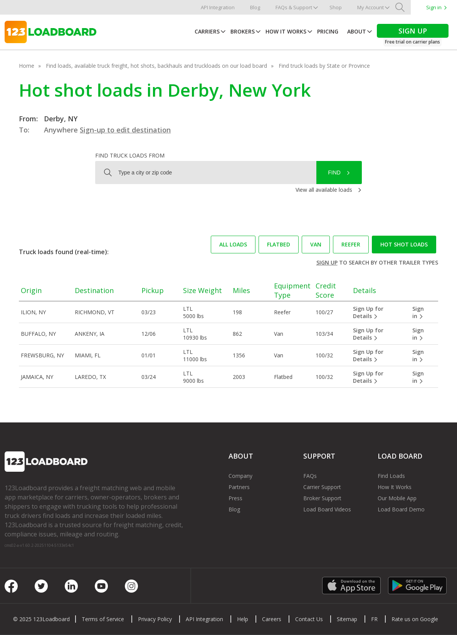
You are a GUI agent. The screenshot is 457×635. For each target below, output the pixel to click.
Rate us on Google (414, 619)
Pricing (327, 31)
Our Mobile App (397, 498)
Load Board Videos (327, 509)
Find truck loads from (130, 155)
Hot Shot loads (404, 244)
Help (242, 619)
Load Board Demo (401, 509)
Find (334, 172)
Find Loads (391, 475)
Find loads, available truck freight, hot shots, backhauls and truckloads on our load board (156, 65)
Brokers (242, 31)
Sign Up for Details (368, 312)
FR (374, 619)
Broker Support (322, 498)
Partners (239, 487)
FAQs (310, 475)
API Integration (218, 7)
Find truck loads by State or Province (324, 65)
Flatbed (278, 244)
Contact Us (309, 619)
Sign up (327, 262)
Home (26, 65)
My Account (370, 7)
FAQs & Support (294, 7)
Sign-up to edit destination (125, 129)
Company (240, 475)
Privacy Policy (155, 619)
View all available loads (324, 189)
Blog (255, 7)
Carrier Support (322, 487)
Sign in (434, 7)
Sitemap (347, 619)
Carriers (207, 31)
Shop (335, 7)
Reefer (350, 244)
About (356, 31)
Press (235, 498)
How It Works (285, 31)
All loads (233, 244)
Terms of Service (103, 619)
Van (315, 244)
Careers (271, 619)
